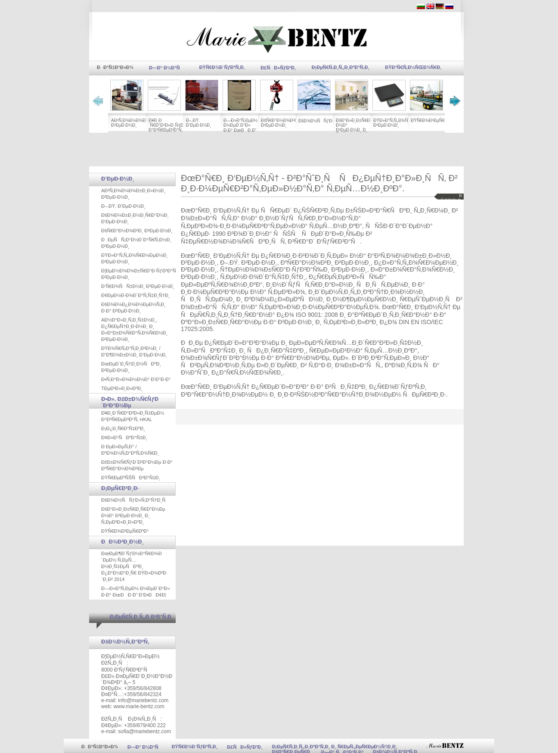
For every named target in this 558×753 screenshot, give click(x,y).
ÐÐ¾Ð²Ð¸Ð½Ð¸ (122, 541)
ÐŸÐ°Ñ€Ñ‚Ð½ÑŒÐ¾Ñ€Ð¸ (413, 67)
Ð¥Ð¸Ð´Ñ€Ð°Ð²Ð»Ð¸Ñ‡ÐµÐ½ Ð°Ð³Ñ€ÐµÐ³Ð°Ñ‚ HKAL (171, 127)
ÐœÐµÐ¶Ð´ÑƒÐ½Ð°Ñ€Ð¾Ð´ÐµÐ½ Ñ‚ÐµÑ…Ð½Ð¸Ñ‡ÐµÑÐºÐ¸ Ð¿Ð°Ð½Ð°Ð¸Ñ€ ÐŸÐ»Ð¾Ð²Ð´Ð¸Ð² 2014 (133, 566)
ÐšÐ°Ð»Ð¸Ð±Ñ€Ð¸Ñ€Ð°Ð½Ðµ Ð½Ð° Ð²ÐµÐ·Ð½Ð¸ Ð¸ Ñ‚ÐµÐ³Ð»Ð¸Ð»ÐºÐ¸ (365, 127)
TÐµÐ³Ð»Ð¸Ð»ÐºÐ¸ (122, 388)
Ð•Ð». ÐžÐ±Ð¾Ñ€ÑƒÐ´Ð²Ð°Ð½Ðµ (129, 402)
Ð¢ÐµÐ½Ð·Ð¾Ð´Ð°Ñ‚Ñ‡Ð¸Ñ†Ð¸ (135, 295)
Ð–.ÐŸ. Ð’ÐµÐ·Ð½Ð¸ (198, 123)
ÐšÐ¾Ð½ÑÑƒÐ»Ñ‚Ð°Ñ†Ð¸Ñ (329, 121)
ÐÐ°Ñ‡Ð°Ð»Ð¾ (115, 67)
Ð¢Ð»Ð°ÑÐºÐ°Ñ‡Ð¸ (124, 437)
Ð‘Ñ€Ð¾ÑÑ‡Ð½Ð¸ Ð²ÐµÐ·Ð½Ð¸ (137, 286)
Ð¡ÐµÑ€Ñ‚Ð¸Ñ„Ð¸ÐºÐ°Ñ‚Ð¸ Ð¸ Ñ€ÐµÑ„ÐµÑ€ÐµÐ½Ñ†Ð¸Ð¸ (334, 746)
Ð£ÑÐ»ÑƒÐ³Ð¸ (278, 67)
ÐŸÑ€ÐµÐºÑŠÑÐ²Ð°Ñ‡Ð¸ (130, 477)
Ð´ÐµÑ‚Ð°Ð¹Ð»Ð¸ (448, 198)
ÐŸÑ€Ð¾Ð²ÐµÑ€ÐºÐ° (432, 120)
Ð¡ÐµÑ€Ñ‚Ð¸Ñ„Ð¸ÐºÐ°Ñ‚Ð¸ (341, 67)
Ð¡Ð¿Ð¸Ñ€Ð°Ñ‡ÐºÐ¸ (123, 428)
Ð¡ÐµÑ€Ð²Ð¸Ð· (120, 488)
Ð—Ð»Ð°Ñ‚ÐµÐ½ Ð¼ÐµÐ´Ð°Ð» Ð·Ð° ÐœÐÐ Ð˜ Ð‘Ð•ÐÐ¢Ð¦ (240, 128)
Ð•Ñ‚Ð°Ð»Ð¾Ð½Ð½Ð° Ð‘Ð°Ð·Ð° (135, 379)
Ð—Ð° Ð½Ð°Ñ (166, 67)
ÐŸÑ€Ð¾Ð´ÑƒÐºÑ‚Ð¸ (222, 67)
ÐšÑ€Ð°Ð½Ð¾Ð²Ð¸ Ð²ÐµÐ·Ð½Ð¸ (280, 123)
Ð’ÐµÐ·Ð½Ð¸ (117, 178)
